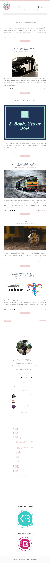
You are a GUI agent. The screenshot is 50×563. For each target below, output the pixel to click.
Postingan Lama (42, 320)
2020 (16, 434)
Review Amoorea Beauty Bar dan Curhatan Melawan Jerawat (26, 406)
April (17, 458)
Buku (39, 152)
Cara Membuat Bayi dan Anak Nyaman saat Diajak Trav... (25, 444)
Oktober (17, 451)
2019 (16, 436)
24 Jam (25, 221)
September (18, 452)
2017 (16, 464)
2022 (16, 432)
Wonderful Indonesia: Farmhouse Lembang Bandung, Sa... (24, 448)
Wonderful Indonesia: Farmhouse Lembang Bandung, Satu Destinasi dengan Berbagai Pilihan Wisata (25, 275)
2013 (16, 469)
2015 (16, 466)
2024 (16, 429)
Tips (45, 88)
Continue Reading (25, 40)
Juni (16, 456)
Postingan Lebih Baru (8, 321)
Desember (18, 438)
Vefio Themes (34, 559)
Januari (17, 462)
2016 (16, 465)
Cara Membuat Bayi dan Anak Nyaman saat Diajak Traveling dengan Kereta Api (25, 165)
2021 (16, 433)
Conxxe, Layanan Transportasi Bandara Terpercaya (25, 49)
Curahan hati (43, 37)
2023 (16, 431)
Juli (16, 455)
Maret (17, 460)
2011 (16, 471)
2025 (16, 428)
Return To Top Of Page (25, 561)
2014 (16, 467)
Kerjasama (38, 88)
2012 (16, 470)
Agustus (17, 453)
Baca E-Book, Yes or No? (25, 100)
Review (42, 88)
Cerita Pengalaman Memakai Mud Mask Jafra (26, 394)
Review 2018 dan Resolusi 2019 (25, 22)
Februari (17, 461)
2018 (16, 437)
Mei (17, 457)
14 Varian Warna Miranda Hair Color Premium (26, 399)
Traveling (44, 309)
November (18, 449)
